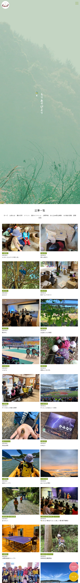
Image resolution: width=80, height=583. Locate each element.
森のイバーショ (36, 215)
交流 (40, 218)
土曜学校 (46, 215)
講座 (74, 215)
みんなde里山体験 (56, 215)
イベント (27, 215)
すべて (6, 215)
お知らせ (12, 215)
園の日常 (20, 215)
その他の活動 (67, 215)
